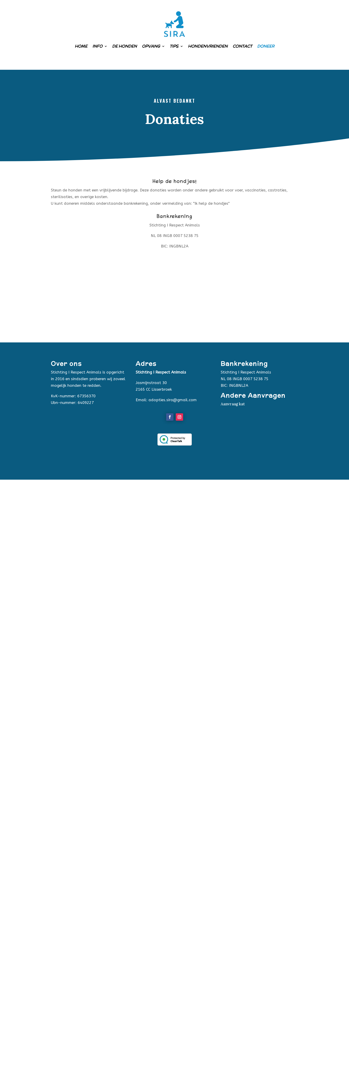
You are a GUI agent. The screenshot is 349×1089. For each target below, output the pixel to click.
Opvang (151, 46)
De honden (124, 46)
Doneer (265, 46)
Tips (174, 46)
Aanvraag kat (233, 403)
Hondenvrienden (208, 46)
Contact (242, 46)
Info (97, 46)
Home (81, 46)
